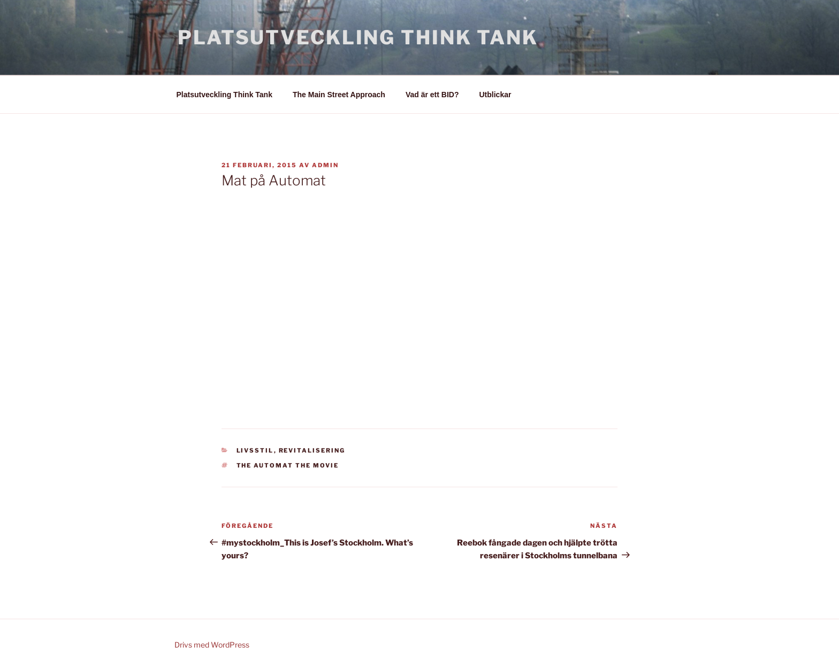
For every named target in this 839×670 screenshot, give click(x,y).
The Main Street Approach (339, 94)
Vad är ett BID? (432, 94)
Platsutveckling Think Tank (358, 37)
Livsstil (255, 450)
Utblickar (495, 94)
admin (325, 165)
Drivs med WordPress (211, 644)
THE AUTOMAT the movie (288, 465)
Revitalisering (312, 450)
